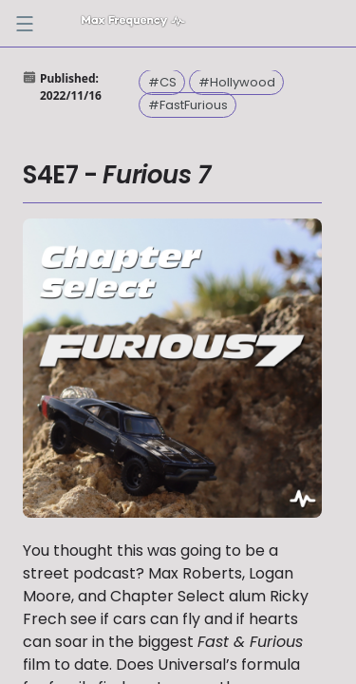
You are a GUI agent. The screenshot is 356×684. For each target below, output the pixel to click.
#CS (162, 82)
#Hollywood (236, 82)
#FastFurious (188, 105)
